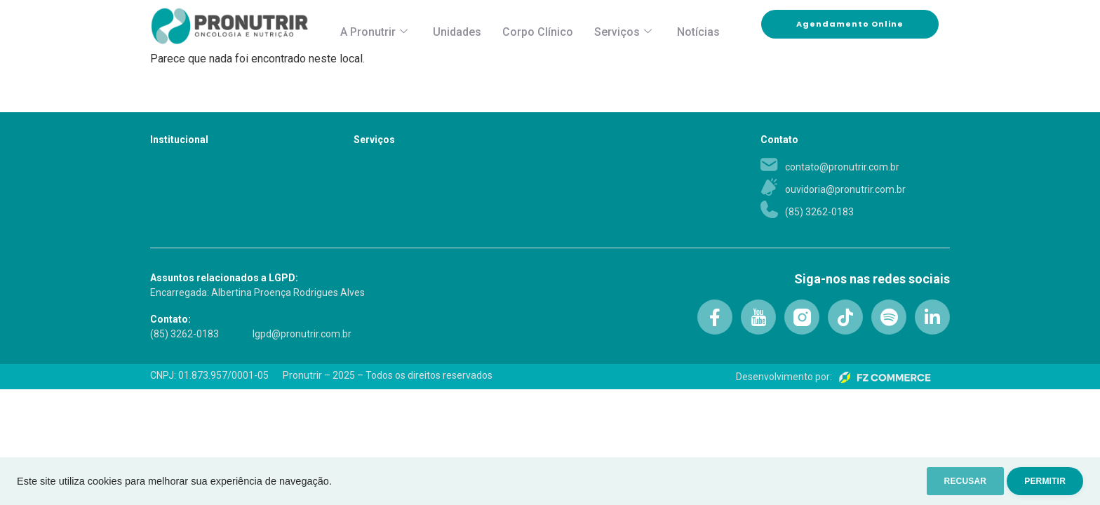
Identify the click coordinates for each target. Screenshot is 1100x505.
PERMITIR (1038, 481)
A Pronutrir (374, 32)
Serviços (623, 32)
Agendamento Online (867, 24)
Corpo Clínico (537, 32)
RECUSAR (944, 481)
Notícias (698, 32)
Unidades (457, 32)
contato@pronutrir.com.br (842, 167)
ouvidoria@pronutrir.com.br (845, 189)
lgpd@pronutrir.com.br (302, 333)
